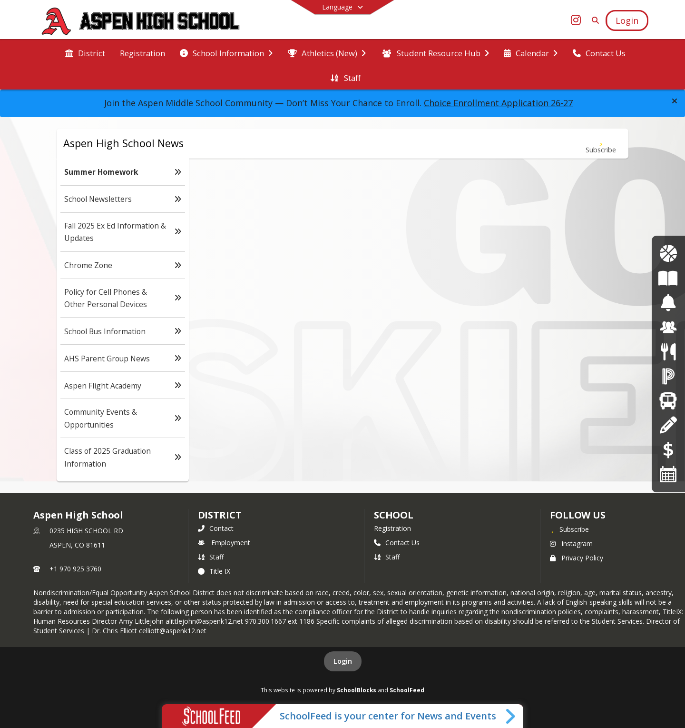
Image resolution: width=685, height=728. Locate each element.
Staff (211, 556)
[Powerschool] (668, 376)
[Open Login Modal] (627, 20)
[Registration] (668, 425)
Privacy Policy (576, 557)
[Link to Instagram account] (576, 21)
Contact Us (397, 542)
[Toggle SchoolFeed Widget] (511, 716)
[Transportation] (668, 400)
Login (342, 661)
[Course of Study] (668, 278)
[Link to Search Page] (593, 20)
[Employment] (668, 327)
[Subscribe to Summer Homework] (601, 143)
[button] (674, 101)
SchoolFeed (407, 690)
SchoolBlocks (356, 690)
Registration (392, 528)
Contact (216, 528)
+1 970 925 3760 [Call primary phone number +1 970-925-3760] (75, 568)
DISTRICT (220, 515)
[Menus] (668, 351)
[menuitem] (85, 52)
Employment (224, 542)
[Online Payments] (668, 449)
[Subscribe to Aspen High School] (569, 529)
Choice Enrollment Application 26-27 (498, 103)
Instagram (571, 543)
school (393, 515)
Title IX (214, 571)
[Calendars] (668, 474)
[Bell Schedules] (668, 302)
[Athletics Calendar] (668, 253)
